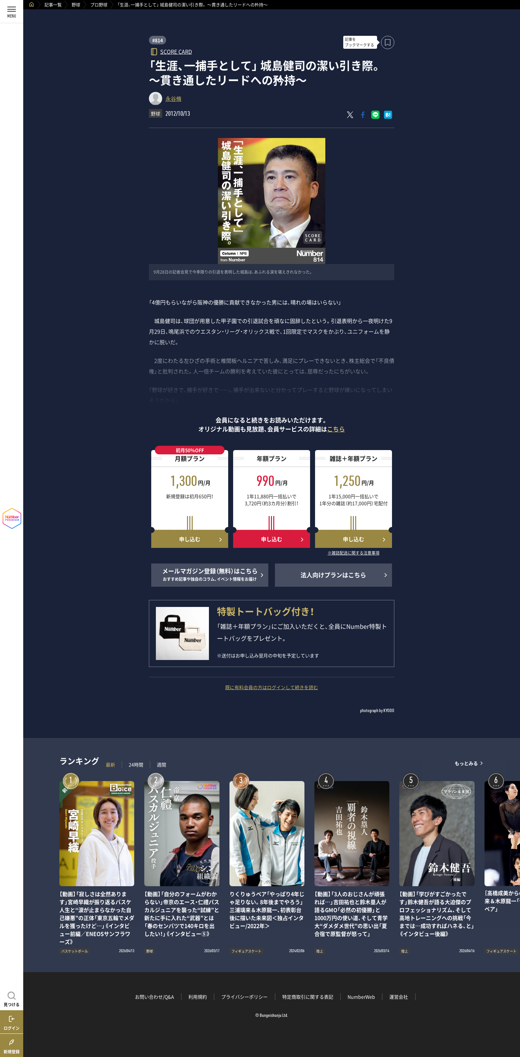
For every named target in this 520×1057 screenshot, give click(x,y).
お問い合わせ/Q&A (154, 996)
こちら (336, 429)
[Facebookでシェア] (363, 115)
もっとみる (466, 762)
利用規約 (197, 996)
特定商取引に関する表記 (307, 996)
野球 (76, 4)
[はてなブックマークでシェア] (388, 115)
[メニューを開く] (11, 11)
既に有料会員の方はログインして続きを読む (271, 687)
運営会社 (398, 996)
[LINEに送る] (375, 115)
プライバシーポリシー (244, 996)
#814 (157, 40)
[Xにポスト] (350, 115)
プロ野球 (98, 4)
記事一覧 (53, 4)
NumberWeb (361, 996)
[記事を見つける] (11, 998)
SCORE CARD (176, 51)
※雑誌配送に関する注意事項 (353, 553)
